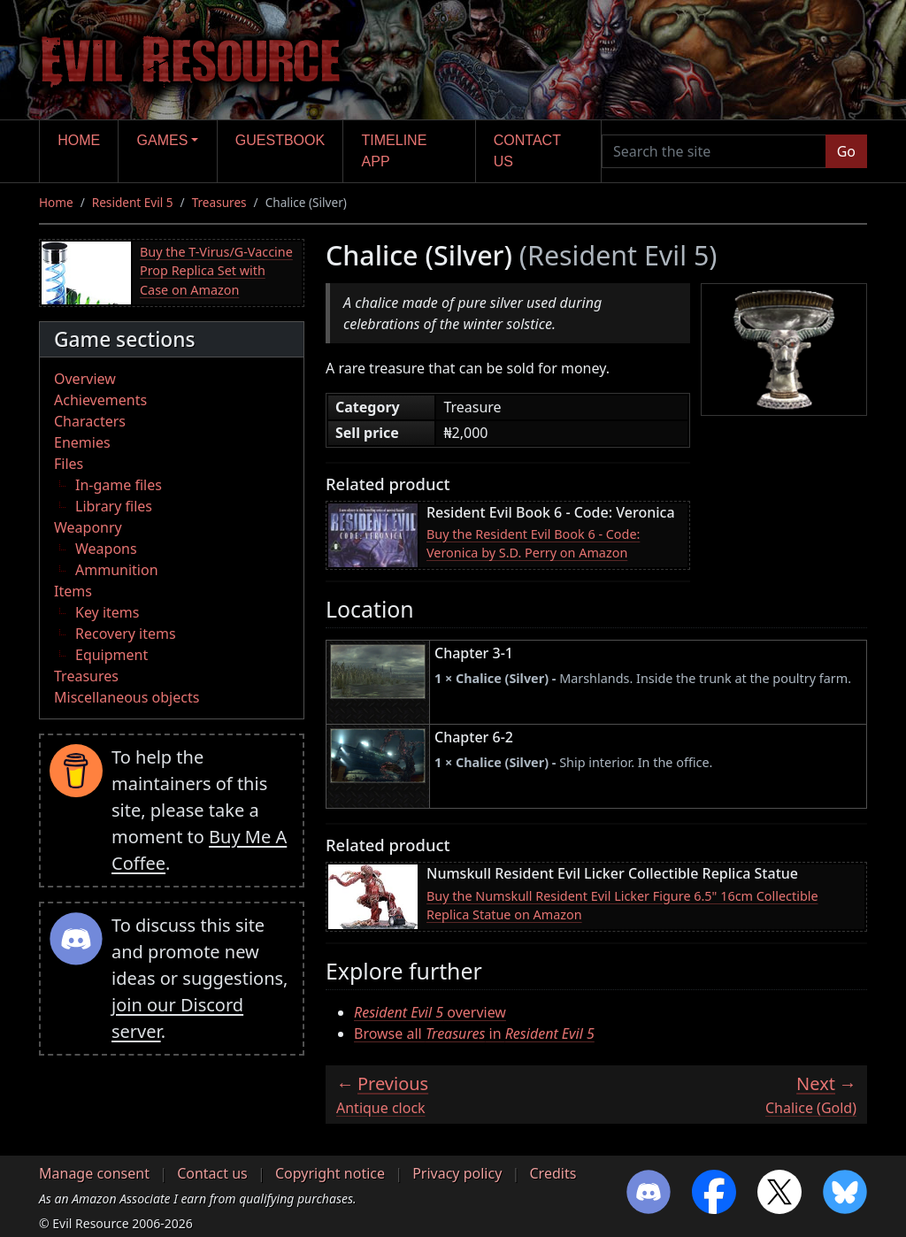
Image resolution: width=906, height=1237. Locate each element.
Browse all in (474, 1033)
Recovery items (125, 633)
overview (430, 1012)
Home (79, 140)
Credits (552, 1173)
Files (68, 463)
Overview (85, 378)
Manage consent (94, 1173)
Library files (113, 506)
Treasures (219, 202)
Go (846, 151)
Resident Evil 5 (132, 202)
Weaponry (88, 527)
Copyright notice (330, 1173)
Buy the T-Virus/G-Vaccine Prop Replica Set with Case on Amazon (216, 270)
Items (73, 591)
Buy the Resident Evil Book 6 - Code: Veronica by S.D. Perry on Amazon (533, 544)
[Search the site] (714, 151)
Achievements (100, 400)
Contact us (527, 151)
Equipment (111, 655)
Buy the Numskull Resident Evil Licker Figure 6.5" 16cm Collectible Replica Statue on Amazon (622, 905)
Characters (90, 421)
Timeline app (394, 151)
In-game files (118, 485)
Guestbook (280, 140)
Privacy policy (457, 1173)
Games (162, 140)
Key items (107, 612)
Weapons (106, 548)
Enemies (82, 442)
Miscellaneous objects (126, 697)
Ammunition (116, 570)
